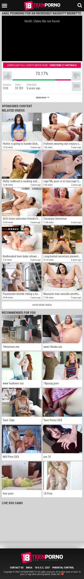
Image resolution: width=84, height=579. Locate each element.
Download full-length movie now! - (42, 65)
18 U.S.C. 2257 (42, 567)
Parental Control (63, 567)
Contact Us (17, 567)
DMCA (29, 567)
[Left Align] (5, 5)
